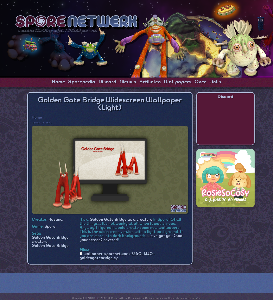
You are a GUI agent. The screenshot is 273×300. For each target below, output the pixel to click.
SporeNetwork (77, 22)
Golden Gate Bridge (50, 246)
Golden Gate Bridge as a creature (121, 220)
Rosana (55, 220)
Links (215, 81)
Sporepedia (81, 81)
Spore (50, 227)
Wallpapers (177, 81)
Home (58, 81)
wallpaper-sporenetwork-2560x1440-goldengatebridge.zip (117, 256)
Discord (107, 81)
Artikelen (150, 81)
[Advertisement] (225, 235)
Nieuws (128, 81)
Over (200, 81)
